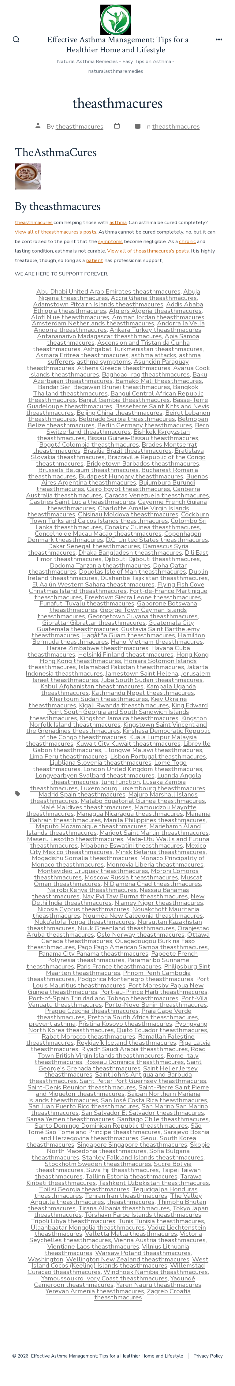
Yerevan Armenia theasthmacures (95, 1291)
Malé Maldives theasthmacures (86, 807)
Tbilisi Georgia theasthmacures (84, 1189)
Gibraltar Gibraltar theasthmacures (94, 622)
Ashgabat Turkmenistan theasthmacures (143, 349)
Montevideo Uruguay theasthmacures (93, 871)
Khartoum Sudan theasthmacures (99, 699)
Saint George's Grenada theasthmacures (120, 1065)
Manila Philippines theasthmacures (155, 820)
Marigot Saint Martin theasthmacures (154, 832)
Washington (45, 1259)
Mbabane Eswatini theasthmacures (131, 845)
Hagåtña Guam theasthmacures (128, 635)
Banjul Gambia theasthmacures (124, 399)
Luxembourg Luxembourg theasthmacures (142, 788)
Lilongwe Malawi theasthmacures (153, 750)
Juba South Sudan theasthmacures (152, 680)
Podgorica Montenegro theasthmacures (135, 979)
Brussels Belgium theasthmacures (88, 470)
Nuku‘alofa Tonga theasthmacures (84, 921)
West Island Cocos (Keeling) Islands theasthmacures (120, 1262)
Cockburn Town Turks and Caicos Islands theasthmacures (119, 517)
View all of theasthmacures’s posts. (56, 231)
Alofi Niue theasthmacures (70, 317)
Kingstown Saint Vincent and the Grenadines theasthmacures (116, 727)
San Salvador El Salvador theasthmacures (142, 1112)
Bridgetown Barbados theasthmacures (142, 463)
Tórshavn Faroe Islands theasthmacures (142, 1214)
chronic (187, 241)
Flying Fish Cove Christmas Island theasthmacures (116, 587)
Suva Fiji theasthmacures (122, 1170)
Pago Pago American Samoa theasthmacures (143, 947)
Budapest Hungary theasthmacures (131, 476)
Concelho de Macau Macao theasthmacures (98, 533)
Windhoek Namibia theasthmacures (155, 1272)
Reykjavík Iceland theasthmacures (126, 1042)
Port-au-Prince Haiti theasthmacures (153, 991)
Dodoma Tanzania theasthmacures (100, 565)
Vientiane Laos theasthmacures (93, 1246)
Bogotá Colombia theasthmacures (89, 444)
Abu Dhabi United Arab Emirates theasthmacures (108, 291)
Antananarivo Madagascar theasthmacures (99, 336)
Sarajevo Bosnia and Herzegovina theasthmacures (124, 1135)
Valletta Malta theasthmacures (131, 1233)
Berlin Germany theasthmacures (144, 425)
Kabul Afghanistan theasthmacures (92, 686)
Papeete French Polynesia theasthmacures (122, 956)
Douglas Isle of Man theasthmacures (132, 571)
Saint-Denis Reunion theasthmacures (82, 1087)
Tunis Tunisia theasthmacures (161, 1221)
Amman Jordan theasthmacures (158, 317)
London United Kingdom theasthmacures (142, 769)
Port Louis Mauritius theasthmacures (121, 982)
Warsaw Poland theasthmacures (143, 1253)
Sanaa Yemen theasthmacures (70, 1119)
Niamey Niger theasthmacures (158, 902)
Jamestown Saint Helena (142, 673)
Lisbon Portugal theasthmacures (158, 756)
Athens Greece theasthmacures (123, 368)
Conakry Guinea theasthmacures (152, 527)
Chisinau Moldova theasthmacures (128, 514)
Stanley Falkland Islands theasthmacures (142, 1157)
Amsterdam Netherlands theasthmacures (93, 323)
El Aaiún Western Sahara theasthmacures (93, 584)
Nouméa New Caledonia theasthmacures (143, 915)
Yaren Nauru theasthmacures (158, 1284)
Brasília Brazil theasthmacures (127, 450)
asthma (118, 222)
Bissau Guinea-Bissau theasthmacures (143, 438)
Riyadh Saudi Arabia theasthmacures (134, 1049)
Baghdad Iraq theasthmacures (146, 374)
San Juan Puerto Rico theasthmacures (83, 1106)
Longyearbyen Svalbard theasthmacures (95, 775)
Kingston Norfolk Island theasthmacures (118, 721)
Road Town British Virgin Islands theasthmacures (122, 1052)
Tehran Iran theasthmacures (126, 1195)
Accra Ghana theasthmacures (154, 298)
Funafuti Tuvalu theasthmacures (86, 603)
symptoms (110, 241)
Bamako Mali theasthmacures (158, 380)
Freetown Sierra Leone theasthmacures (143, 597)
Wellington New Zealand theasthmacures (127, 1259)
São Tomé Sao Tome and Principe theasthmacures (114, 1128)
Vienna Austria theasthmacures (160, 1240)
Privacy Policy (208, 1356)
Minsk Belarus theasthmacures (160, 852)
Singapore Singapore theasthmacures (132, 1144)
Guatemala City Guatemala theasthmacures (115, 625)
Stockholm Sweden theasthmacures (98, 1163)
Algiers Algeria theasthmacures (155, 310)
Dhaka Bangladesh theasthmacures (130, 552)
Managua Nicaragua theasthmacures (129, 813)
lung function (120, 781)
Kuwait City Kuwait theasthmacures (128, 743)
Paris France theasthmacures (119, 966)
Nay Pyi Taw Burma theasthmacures (135, 896)
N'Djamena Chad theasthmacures (152, 883)
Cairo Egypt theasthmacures (128, 489)
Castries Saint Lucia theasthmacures (82, 501)
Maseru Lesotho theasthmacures (75, 839)
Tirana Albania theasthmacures (124, 1208)
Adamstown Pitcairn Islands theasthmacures (98, 304)
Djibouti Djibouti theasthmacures (152, 559)
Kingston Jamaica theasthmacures (129, 718)
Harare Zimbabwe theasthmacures (97, 648)
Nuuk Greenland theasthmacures (126, 928)
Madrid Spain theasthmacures (82, 794)
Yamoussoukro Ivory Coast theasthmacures (104, 1278)
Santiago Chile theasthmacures (163, 1119)
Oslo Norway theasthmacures (141, 934)
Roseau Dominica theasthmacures (134, 1062)
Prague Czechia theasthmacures (92, 1010)
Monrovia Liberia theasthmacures (154, 864)
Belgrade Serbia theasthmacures (127, 418)
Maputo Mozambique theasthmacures (91, 826)
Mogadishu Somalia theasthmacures (84, 858)
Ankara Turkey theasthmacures (155, 329)
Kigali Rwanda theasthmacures (124, 705)
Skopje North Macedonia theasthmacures (128, 1147)
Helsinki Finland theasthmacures (125, 654)
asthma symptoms (104, 361)
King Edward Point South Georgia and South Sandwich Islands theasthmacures (118, 711)
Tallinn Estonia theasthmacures (131, 1176)
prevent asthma (52, 1023)
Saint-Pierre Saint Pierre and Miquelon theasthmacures (122, 1090)
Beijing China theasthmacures (119, 412)
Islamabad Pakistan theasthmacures (131, 667)
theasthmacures (79, 126)
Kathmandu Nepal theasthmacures (142, 692)
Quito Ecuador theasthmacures (162, 1030)
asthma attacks (153, 355)
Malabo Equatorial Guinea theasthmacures (142, 800)
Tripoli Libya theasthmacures (73, 1221)
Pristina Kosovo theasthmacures (125, 1023)
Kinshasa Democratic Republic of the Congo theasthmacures (125, 733)
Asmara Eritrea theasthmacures (82, 355)
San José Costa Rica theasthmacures (154, 1100)
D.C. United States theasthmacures (157, 539)
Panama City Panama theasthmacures (93, 953)
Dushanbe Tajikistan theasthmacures (154, 578)
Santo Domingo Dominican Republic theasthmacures (111, 1125)
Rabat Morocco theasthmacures (88, 1036)
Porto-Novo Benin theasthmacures (156, 1004)
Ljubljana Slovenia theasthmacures (100, 762)
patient (94, 260)
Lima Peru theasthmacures (68, 756)
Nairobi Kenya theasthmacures (92, 890)
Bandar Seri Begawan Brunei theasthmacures (104, 387)
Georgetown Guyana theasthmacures (143, 616)
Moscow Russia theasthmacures (131, 877)
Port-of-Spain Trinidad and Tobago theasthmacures (103, 998)
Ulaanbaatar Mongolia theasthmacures (88, 1227)
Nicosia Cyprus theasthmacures (83, 909)
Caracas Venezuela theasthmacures (157, 495)
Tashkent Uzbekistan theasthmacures (154, 1182)
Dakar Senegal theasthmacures (94, 546)
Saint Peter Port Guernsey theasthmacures (143, 1081)
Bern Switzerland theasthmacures (128, 428)
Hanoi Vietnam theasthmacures (157, 641)
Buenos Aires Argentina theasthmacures (124, 479)
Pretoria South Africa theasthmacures (143, 1017)
